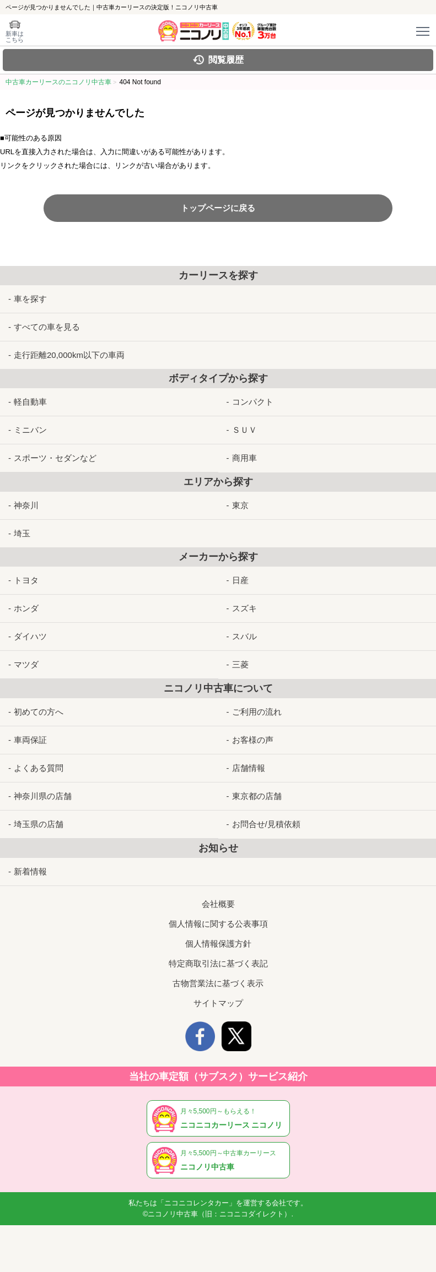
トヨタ (26, 580)
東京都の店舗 (257, 796)
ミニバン (30, 429)
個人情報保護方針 (218, 943)
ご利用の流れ (257, 711)
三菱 (240, 664)
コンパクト (252, 401)
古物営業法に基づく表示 (218, 983)
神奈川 (26, 505)
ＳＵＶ (244, 429)
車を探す (30, 298)
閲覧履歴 (226, 59)
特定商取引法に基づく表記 (218, 963)
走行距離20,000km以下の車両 (69, 355)
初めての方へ (38, 711)
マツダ (26, 664)
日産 (240, 580)
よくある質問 (38, 768)
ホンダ (26, 608)
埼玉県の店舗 (38, 824)
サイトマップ (218, 1003)
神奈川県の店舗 (43, 796)
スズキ (244, 608)
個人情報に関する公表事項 (218, 923)
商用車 (244, 458)
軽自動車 (30, 401)
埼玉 (22, 533)
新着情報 (30, 871)
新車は (15, 36)
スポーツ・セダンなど (55, 458)
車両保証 (30, 739)
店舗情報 (248, 768)
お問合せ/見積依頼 (266, 824)
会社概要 (218, 904)
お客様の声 (252, 739)
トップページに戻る (218, 208)
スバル (244, 636)
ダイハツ (30, 636)
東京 (240, 505)
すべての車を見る (47, 326)
